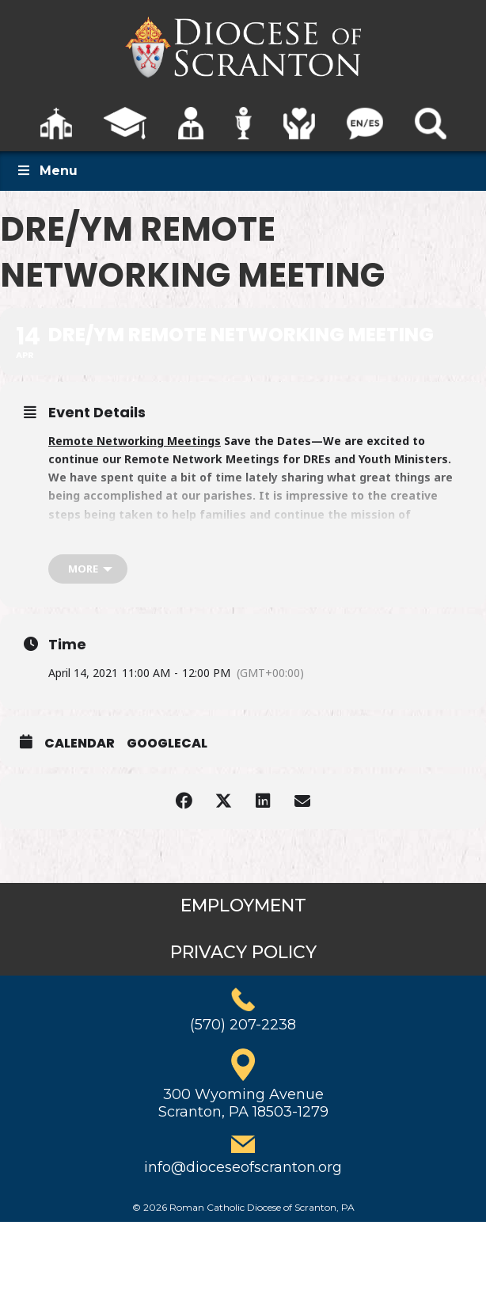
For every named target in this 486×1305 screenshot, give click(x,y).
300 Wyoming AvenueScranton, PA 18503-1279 (243, 1103)
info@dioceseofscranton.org (243, 1167)
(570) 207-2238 (243, 1024)
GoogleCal (167, 743)
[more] (87, 569)
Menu (47, 170)
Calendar (79, 743)
